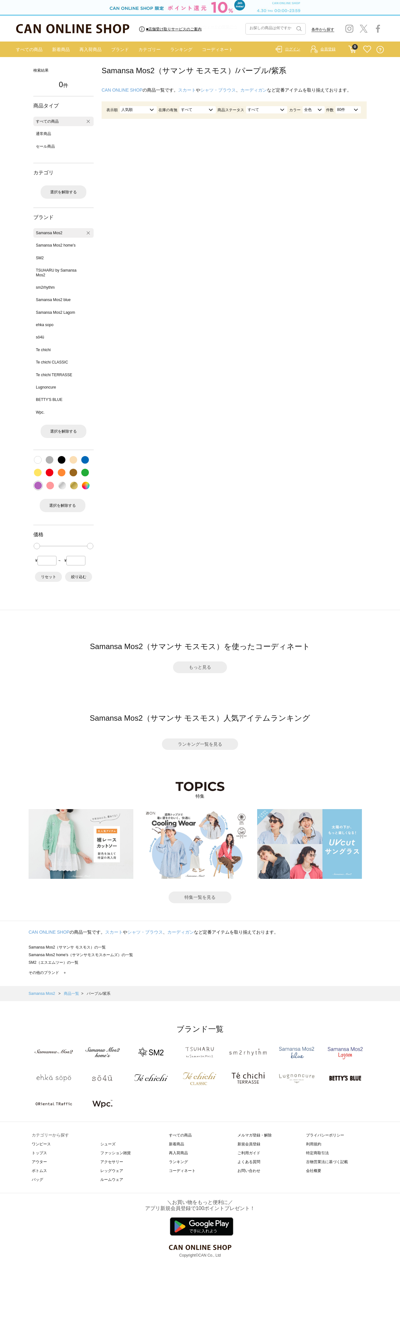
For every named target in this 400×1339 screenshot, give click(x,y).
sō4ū (40, 337)
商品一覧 (71, 993)
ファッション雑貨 (115, 1153)
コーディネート (217, 49)
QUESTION (380, 49)
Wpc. (40, 412)
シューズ (108, 1144)
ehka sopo (44, 325)
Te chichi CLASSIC (52, 362)
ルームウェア (111, 1179)
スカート (187, 90)
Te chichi (43, 350)
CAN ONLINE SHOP (122, 90)
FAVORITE (367, 50)
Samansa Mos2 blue (53, 300)
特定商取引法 (317, 1153)
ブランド (120, 49)
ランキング (181, 49)
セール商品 (45, 146)
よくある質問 (248, 1162)
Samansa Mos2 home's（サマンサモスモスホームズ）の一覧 (81, 955)
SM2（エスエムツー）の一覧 (53, 962)
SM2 (40, 258)
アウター (39, 1162)
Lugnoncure (46, 387)
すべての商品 (29, 49)
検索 (298, 29)
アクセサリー (111, 1162)
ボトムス (39, 1170)
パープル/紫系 (98, 993)
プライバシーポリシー (325, 1135)
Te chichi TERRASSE (54, 375)
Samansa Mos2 (49, 233)
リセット (48, 577)
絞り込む (78, 577)
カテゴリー (149, 49)
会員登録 (328, 49)
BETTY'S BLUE (49, 399)
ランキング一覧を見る (200, 744)
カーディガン (253, 90)
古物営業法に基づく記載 (327, 1162)
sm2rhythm (45, 287)
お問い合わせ (248, 1170)
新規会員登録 (248, 1144)
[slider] (37, 546)
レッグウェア (111, 1170)
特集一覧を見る (200, 897)
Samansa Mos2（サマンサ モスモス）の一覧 (67, 947)
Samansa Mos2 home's (56, 245)
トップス (39, 1153)
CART (352, 48)
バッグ (37, 1179)
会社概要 (313, 1170)
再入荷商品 (90, 49)
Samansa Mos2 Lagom (55, 312)
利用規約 (313, 1144)
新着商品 (61, 49)
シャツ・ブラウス (218, 90)
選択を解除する (63, 192)
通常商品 (43, 134)
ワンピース (41, 1144)
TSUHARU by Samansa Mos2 (56, 272)
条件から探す (322, 29)
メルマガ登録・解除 (254, 1135)
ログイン (292, 49)
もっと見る (200, 667)
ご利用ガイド (248, 1153)
